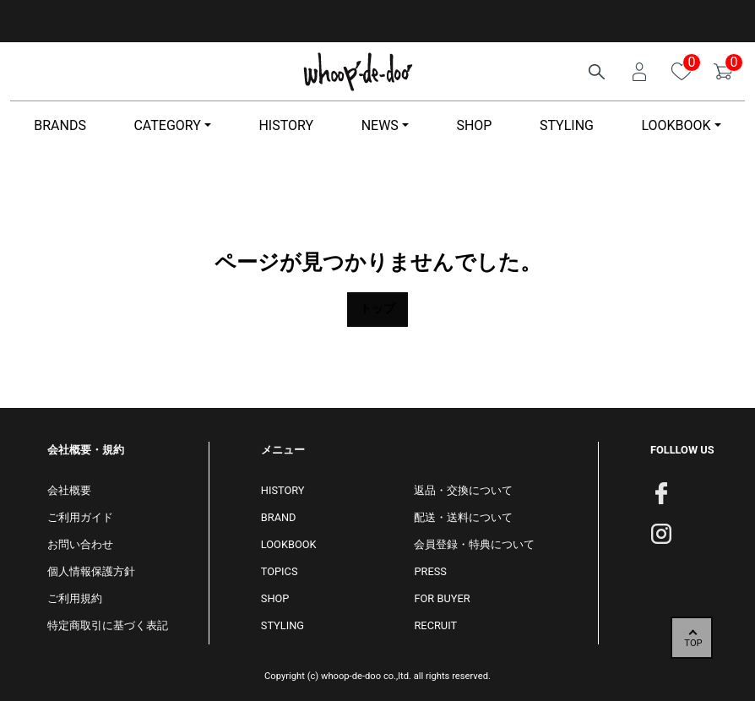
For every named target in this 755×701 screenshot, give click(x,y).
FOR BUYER (442, 598)
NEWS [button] (380, 125)
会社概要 (69, 490)
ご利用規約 (74, 598)
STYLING (567, 125)
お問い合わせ (80, 544)
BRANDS (60, 125)
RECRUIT (435, 625)
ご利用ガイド (80, 517)
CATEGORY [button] (166, 125)
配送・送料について (463, 517)
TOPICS (279, 571)
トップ (377, 309)
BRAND (278, 517)
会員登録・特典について (474, 544)
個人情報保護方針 (91, 571)
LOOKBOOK (289, 544)
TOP (693, 643)
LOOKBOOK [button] (675, 125)
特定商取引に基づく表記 (107, 625)
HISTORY (285, 125)
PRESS (430, 571)
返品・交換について (463, 490)
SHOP (474, 125)
